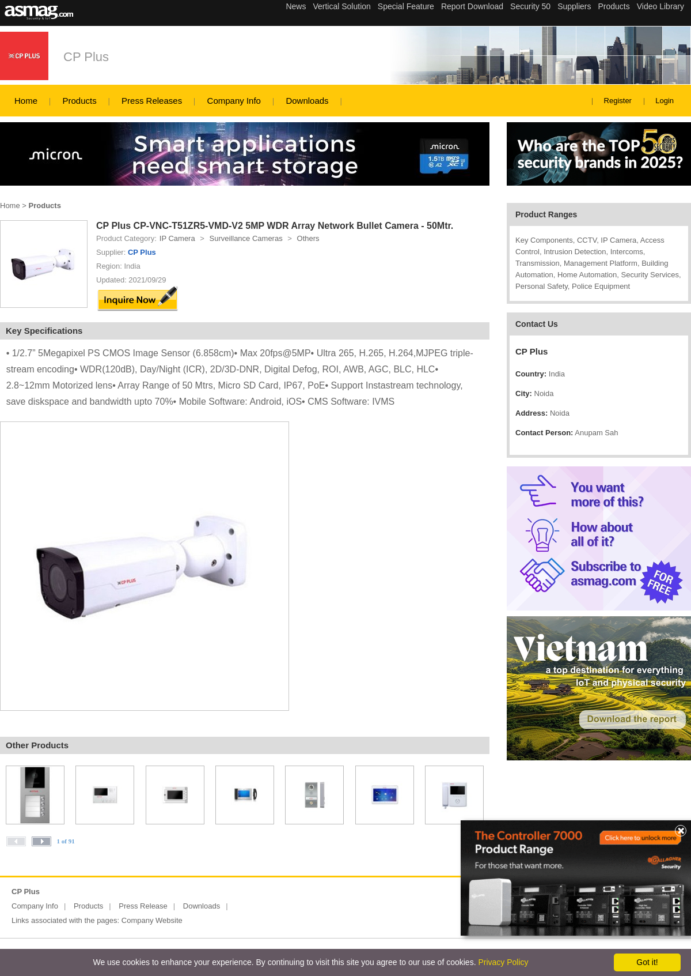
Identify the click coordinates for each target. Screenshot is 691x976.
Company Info (234, 100)
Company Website (152, 920)
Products (79, 100)
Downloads (307, 100)
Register (618, 100)
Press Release (143, 906)
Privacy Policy (503, 962)
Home (25, 100)
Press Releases (152, 100)
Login (664, 100)
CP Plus (86, 57)
